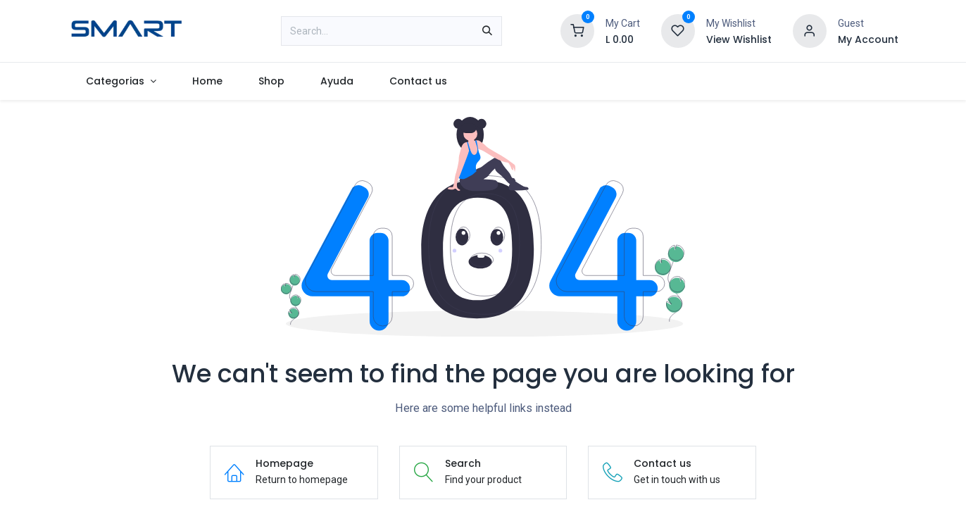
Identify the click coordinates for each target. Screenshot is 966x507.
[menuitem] (121, 81)
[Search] (487, 31)
